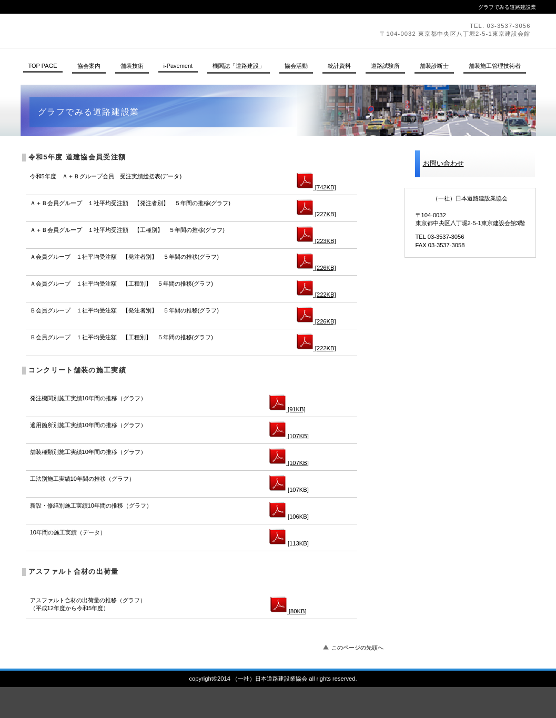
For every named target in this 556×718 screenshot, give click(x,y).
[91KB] (287, 409)
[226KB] (316, 268)
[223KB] (316, 241)
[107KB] (289, 436)
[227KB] (316, 214)
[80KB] (288, 611)
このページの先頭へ (357, 647)
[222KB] (316, 294)
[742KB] (316, 187)
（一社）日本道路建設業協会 (165, 30)
